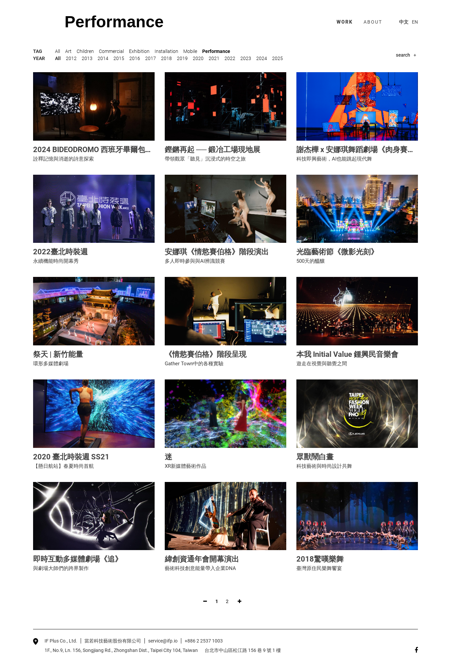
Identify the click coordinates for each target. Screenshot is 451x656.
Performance (216, 51)
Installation (166, 51)
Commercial (111, 51)
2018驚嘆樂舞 (320, 559)
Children (85, 51)
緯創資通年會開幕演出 (202, 559)
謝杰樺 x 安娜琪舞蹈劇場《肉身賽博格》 (363, 149)
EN (415, 22)
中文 (403, 22)
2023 (245, 58)
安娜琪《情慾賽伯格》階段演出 (217, 252)
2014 (103, 58)
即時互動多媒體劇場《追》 (77, 559)
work (345, 22)
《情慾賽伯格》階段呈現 (205, 354)
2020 (198, 58)
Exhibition (139, 51)
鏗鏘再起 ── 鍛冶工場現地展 (212, 149)
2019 (182, 58)
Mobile (190, 51)
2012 (71, 58)
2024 (261, 58)
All (57, 51)
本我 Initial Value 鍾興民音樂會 (347, 354)
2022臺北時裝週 (60, 252)
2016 (134, 58)
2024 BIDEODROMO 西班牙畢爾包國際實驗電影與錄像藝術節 (133, 149)
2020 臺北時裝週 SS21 (71, 457)
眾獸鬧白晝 (315, 457)
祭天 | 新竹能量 (58, 354)
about (373, 22)
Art (68, 51)
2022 (229, 58)
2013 (87, 58)
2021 (214, 58)
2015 (118, 58)
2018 (166, 58)
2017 (150, 58)
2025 (277, 58)
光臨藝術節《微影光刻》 (337, 252)
